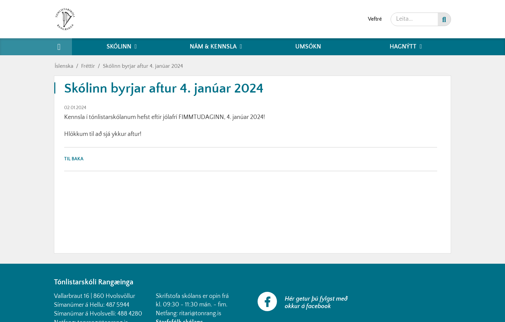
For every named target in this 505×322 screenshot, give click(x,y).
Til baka (73, 159)
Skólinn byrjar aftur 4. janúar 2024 (143, 66)
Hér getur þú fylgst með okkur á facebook (316, 303)
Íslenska (64, 66)
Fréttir (88, 66)
